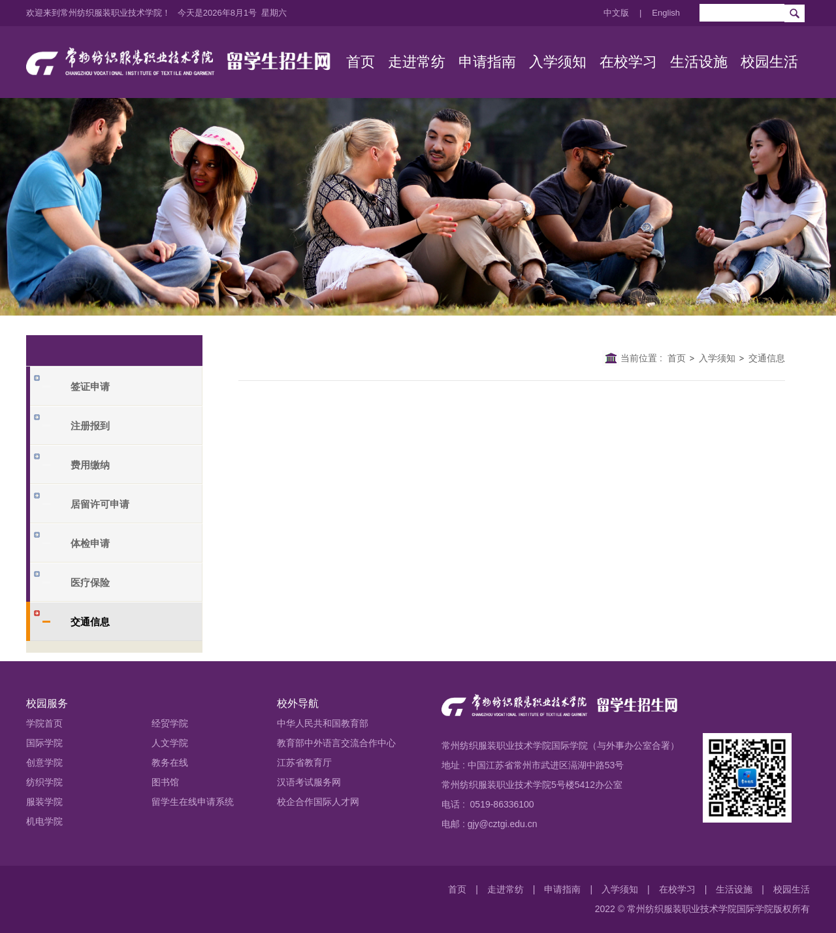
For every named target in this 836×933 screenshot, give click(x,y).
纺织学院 (44, 782)
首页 (676, 358)
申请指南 (562, 889)
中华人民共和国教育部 (322, 723)
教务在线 (170, 762)
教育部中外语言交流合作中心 (336, 743)
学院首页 (44, 723)
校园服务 (47, 703)
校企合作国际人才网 (318, 801)
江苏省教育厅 (304, 762)
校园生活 (791, 889)
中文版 (616, 13)
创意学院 (44, 762)
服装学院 (44, 801)
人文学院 (170, 743)
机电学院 (44, 821)
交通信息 (766, 358)
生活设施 (734, 889)
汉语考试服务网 (309, 782)
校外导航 (298, 703)
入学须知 (717, 358)
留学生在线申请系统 (193, 801)
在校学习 (677, 889)
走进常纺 (505, 889)
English (666, 13)
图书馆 (165, 782)
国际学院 (44, 743)
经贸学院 (170, 723)
